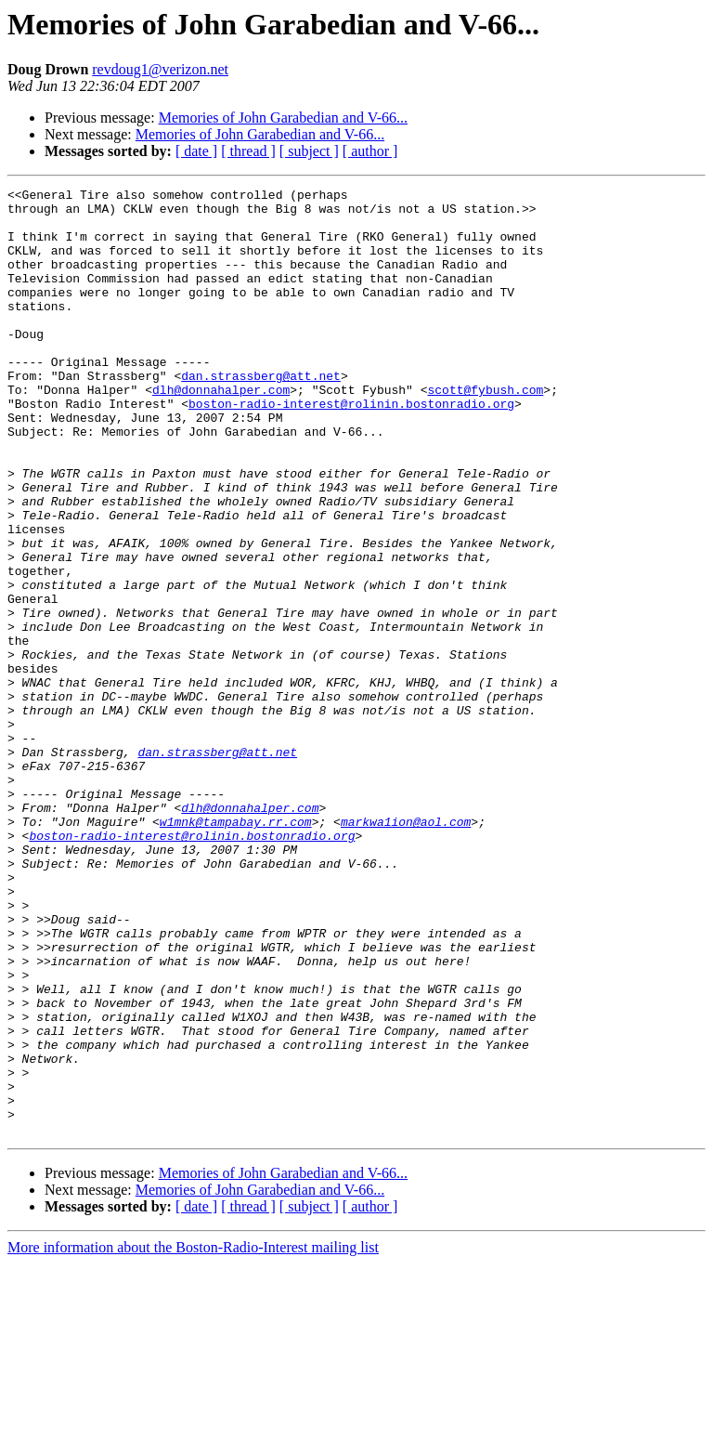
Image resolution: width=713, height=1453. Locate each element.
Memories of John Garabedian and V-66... (283, 117)
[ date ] (196, 151)
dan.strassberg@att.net (261, 414)
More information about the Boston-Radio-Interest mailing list (193, 1437)
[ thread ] (248, 151)
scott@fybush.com (485, 431)
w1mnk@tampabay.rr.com (236, 949)
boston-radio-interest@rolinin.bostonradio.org (351, 447)
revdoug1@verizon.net (160, 69)
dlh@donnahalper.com (221, 431)
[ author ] (370, 151)
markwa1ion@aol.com (406, 949)
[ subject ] (309, 151)
